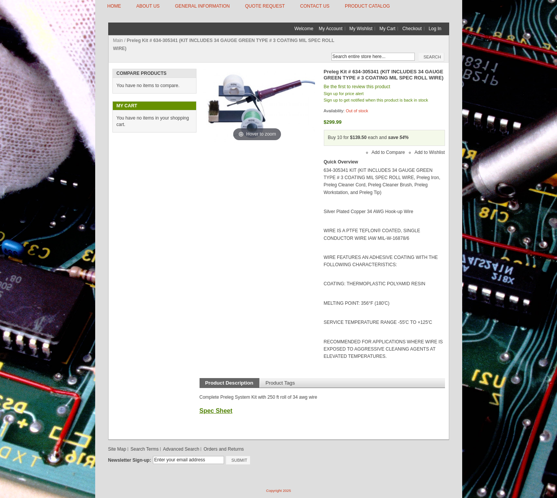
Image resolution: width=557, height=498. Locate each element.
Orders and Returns (223, 449)
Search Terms (144, 449)
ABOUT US (148, 6)
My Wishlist (361, 28)
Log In (435, 28)
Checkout (412, 28)
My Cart (387, 28)
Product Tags (280, 383)
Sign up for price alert (344, 93)
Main (118, 40)
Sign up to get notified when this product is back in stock (376, 100)
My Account (331, 28)
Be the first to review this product (357, 86)
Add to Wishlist (429, 152)
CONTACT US (315, 6)
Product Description (229, 383)
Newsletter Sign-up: (129, 460)
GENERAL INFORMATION (202, 6)
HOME (114, 6)
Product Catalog (367, 6)
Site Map (117, 449)
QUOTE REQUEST (265, 6)
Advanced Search (181, 449)
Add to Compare (388, 152)
